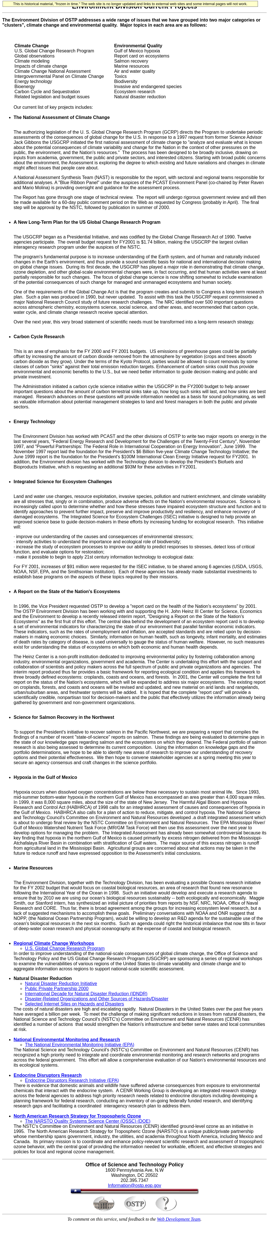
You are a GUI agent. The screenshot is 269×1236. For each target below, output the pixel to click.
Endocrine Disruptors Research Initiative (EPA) (72, 1080)
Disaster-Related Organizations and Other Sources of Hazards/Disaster (96, 998)
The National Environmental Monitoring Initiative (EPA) (79, 1044)
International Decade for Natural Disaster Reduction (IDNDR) (86, 993)
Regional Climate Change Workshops (54, 943)
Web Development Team (178, 1219)
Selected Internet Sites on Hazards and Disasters (74, 1003)
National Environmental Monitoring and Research (67, 1039)
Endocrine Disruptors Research (48, 1075)
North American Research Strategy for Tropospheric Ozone (77, 1116)
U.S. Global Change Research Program (65, 948)
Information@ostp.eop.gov (134, 1185)
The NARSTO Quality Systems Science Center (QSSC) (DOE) (87, 1121)
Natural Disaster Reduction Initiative (61, 983)
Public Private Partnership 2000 (56, 988)
